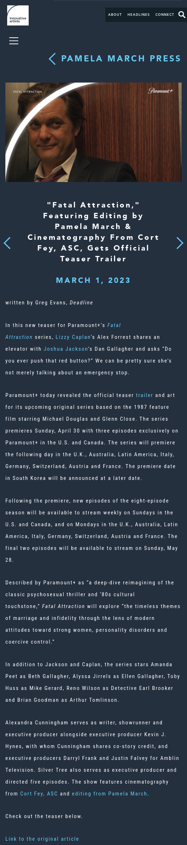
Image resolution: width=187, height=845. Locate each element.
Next (178, 239)
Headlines (139, 15)
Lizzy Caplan (73, 337)
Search (182, 14)
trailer (144, 395)
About (115, 15)
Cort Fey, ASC (39, 793)
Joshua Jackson (66, 349)
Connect (164, 15)
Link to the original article (42, 839)
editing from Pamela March (109, 793)
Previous (7, 241)
